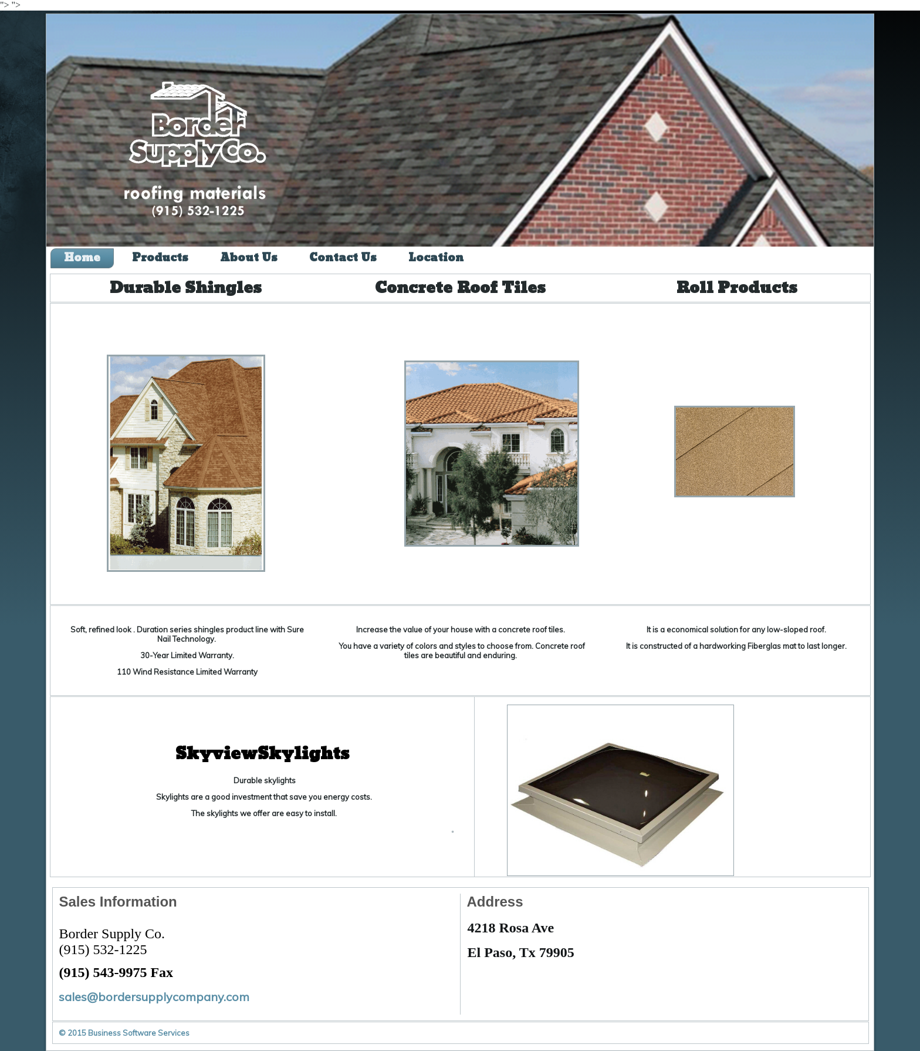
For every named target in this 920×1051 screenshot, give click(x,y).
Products (160, 258)
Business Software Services (139, 1032)
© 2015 (73, 1032)
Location (436, 258)
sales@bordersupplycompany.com (154, 996)
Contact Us (343, 258)
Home (82, 258)
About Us (249, 258)
